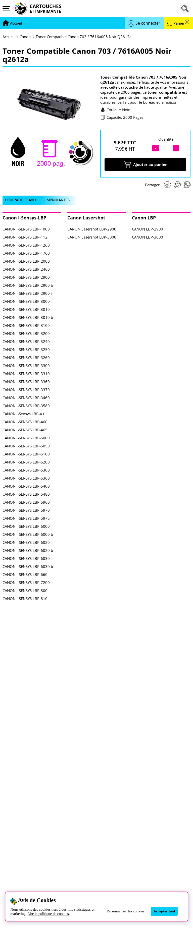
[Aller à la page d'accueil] (16, 23)
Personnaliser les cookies (125, 911)
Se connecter (147, 23)
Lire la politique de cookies (48, 914)
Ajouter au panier (145, 164)
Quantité (165, 139)
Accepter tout (164, 911)
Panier (181, 23)
